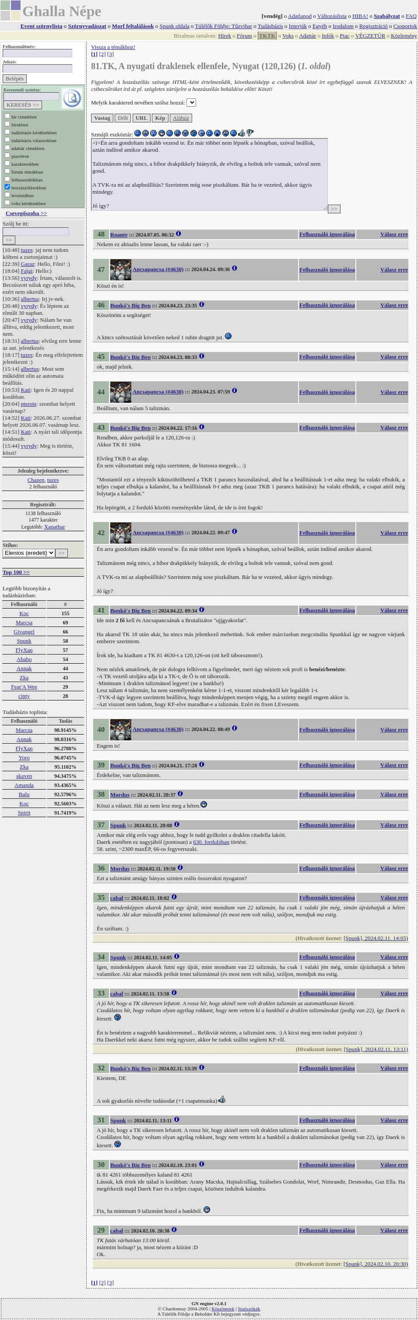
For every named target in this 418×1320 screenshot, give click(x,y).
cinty (24, 696)
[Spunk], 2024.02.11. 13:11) (376, 1049)
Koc (24, 613)
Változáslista (332, 16)
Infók (328, 35)
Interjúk (298, 26)
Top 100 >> (16, 572)
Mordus (120, 794)
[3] (110, 54)
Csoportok (405, 26)
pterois (28, 404)
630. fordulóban (211, 842)
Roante (119, 234)
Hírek (224, 35)
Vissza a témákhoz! (113, 47)
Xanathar (54, 526)
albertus (30, 299)
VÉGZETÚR (370, 35)
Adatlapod (300, 16)
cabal (116, 898)
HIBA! (360, 16)
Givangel (24, 631)
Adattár (307, 35)
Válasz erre (394, 234)
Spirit (24, 812)
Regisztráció (373, 26)
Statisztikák (249, 1308)
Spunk (24, 640)
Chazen (36, 480)
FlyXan (24, 650)
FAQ (411, 16)
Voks (288, 35)
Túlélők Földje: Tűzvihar (223, 26)
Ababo (24, 659)
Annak (24, 668)
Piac (344, 35)
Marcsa (24, 622)
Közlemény (404, 35)
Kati (26, 390)
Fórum (244, 35)
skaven (24, 776)
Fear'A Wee (24, 686)
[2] (102, 54)
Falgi (27, 271)
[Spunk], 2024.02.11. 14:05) (376, 938)
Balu (24, 794)
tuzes (27, 250)
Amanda (24, 785)
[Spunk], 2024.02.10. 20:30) (376, 1264)
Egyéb (320, 26)
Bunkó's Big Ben (130, 305)
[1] (94, 54)
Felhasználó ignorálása (327, 234)
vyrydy (29, 278)
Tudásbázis (270, 26)
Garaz (28, 264)
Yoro (23, 757)
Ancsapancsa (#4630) (158, 269)
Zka (24, 677)
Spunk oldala (175, 26)
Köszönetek (223, 1308)
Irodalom (343, 26)
